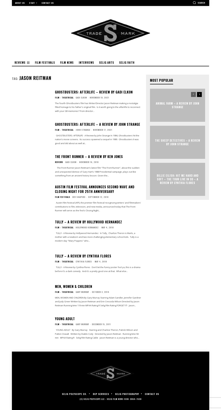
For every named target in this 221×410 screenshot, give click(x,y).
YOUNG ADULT (65, 318)
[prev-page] (193, 94)
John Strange (83, 129)
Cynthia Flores (84, 261)
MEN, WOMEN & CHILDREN (73, 286)
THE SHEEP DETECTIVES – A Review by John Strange (177, 142)
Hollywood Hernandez (87, 227)
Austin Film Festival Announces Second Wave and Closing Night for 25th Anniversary (94, 189)
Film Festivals (62, 197)
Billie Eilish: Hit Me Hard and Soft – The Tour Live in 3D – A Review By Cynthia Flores (177, 179)
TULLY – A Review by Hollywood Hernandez (88, 221)
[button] (199, 2)
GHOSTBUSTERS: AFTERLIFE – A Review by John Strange (97, 124)
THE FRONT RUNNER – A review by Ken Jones (89, 156)
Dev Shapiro (78, 197)
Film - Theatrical (64, 98)
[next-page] (199, 94)
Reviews (59, 162)
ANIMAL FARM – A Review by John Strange (177, 105)
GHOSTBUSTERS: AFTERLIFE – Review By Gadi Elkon (94, 92)
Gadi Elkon (81, 97)
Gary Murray (82, 292)
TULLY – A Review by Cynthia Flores (83, 255)
